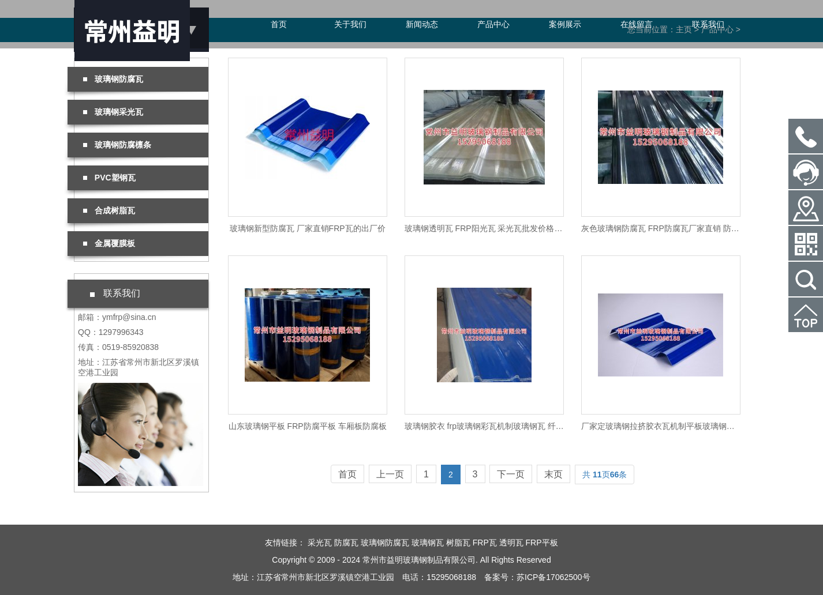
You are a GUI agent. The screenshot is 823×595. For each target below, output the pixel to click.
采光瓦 (320, 542)
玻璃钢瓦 (428, 542)
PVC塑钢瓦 (109, 177)
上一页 (390, 474)
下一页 (511, 474)
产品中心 (493, 24)
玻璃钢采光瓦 (113, 111)
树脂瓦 (458, 542)
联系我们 (708, 24)
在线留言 (636, 24)
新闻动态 (422, 24)
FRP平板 (542, 542)
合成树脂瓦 (109, 210)
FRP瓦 (485, 542)
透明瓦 (511, 542)
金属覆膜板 (109, 243)
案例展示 (565, 24)
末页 (553, 474)
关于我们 (350, 24)
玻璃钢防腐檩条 (117, 144)
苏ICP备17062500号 (553, 577)
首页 (279, 24)
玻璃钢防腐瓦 (113, 79)
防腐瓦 (346, 542)
